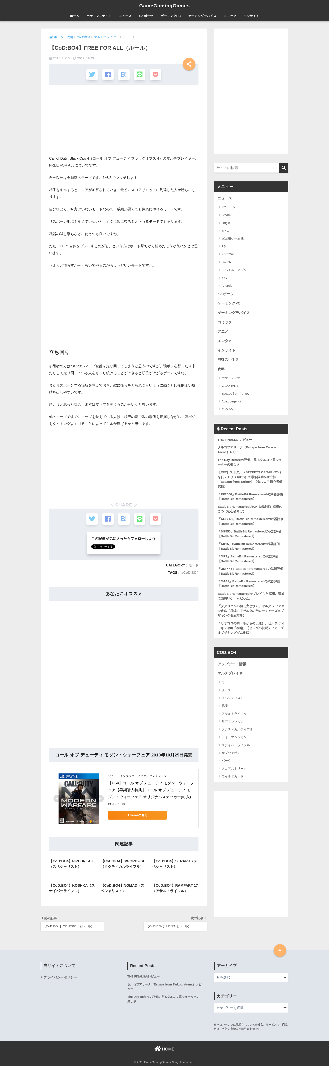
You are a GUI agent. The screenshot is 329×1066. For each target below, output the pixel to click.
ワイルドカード (233, 776)
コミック (230, 16)
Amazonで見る (137, 814)
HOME (164, 1048)
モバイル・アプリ (234, 270)
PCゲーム (228, 207)
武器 (225, 705)
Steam (226, 215)
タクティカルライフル (237, 729)
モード (193, 564)
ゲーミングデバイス (202, 16)
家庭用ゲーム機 (233, 238)
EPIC (225, 230)
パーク (226, 760)
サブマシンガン (233, 721)
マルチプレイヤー (232, 673)
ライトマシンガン (234, 737)
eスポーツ (146, 16)
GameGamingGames (164, 5)
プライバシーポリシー (60, 977)
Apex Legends (232, 401)
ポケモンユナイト (99, 16)
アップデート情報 (232, 664)
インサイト (251, 16)
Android (227, 285)
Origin (226, 223)
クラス (226, 690)
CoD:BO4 (190, 572)
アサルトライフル (234, 713)
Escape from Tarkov (235, 393)
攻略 (221, 369)
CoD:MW (228, 409)
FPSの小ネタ (228, 360)
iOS (224, 278)
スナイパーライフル (236, 745)
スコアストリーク (234, 768)
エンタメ (225, 341)
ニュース (125, 16)
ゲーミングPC (171, 16)
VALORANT (230, 385)
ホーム (74, 16)
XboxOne (228, 254)
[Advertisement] (123, 121)
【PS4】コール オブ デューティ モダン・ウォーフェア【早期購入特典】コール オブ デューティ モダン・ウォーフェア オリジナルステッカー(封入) (151, 789)
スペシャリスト (233, 698)
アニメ (223, 331)
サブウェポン (231, 753)
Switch (226, 262)
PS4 (224, 246)
